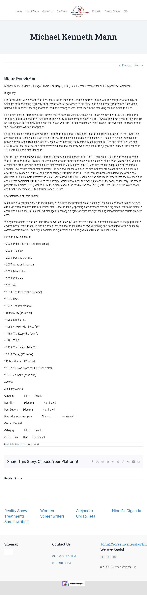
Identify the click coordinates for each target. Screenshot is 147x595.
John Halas (10, 441)
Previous (127, 62)
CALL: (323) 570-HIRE (64, 553)
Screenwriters (21, 441)
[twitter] (108, 553)
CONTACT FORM (61, 559)
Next (137, 62)
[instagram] (114, 553)
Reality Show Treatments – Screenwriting (16, 513)
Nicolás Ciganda (126, 507)
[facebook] (102, 553)
